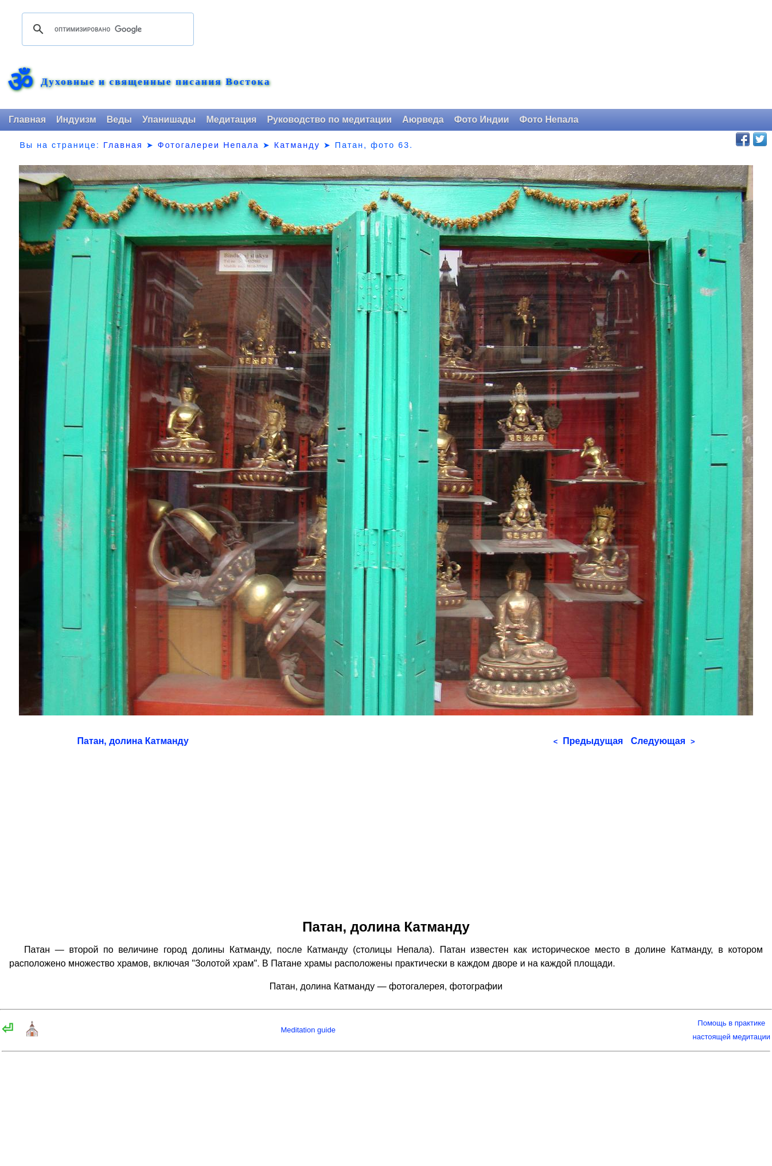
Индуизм (76, 119)
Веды (119, 119)
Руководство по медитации (329, 119)
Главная (27, 119)
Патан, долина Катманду (133, 741)
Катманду (297, 145)
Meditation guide (307, 1030)
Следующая (663, 741)
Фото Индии (481, 119)
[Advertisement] (386, 829)
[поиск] (106, 29)
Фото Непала (549, 119)
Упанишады (169, 119)
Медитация (231, 119)
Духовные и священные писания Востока (155, 82)
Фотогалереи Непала (208, 145)
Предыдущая (588, 741)
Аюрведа (423, 119)
